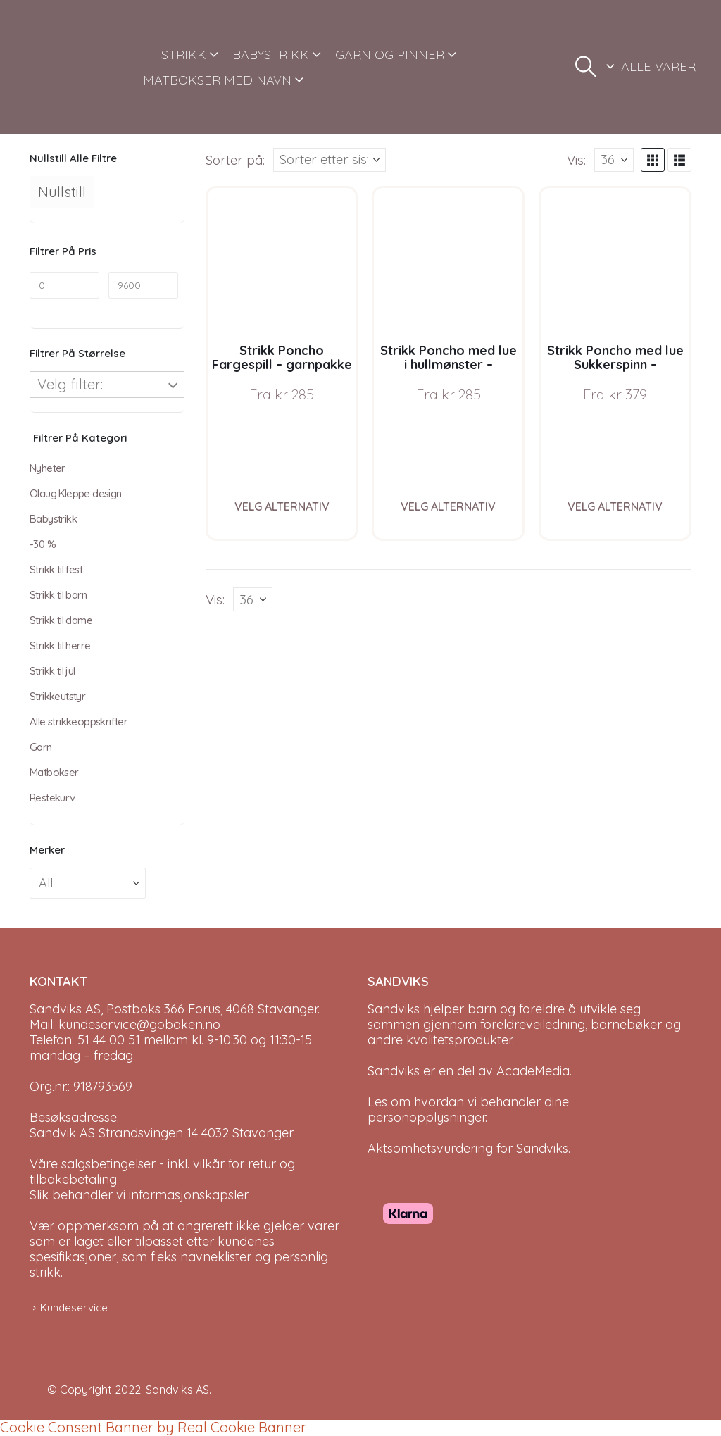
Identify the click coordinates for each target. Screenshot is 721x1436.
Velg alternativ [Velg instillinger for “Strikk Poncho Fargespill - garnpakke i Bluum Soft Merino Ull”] (282, 506)
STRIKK (183, 54)
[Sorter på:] (329, 160)
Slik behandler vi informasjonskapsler (139, 1195)
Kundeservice (74, 1307)
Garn (41, 747)
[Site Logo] (77, 67)
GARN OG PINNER (389, 54)
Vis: (576, 160)
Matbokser (54, 772)
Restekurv (52, 797)
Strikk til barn (58, 594)
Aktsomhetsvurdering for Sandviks (468, 1148)
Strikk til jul (52, 671)
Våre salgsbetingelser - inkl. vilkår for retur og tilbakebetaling (162, 1171)
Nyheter (47, 468)
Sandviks (394, 1009)
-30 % (43, 544)
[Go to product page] (282, 262)
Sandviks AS (177, 1389)
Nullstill (62, 192)
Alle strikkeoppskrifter (78, 721)
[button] (585, 66)
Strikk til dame (61, 620)
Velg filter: (70, 384)
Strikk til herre (60, 645)
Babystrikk (53, 518)
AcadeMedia (533, 1071)
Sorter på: (235, 160)
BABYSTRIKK (270, 54)
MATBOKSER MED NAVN (217, 80)
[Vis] (614, 160)
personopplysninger (426, 1117)
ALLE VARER (658, 66)
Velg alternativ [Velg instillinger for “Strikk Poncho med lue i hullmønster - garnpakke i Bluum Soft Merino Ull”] (448, 506)
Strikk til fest (56, 569)
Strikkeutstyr (57, 696)
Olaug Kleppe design (76, 493)
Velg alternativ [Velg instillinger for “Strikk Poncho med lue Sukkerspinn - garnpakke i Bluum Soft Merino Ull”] (615, 506)
